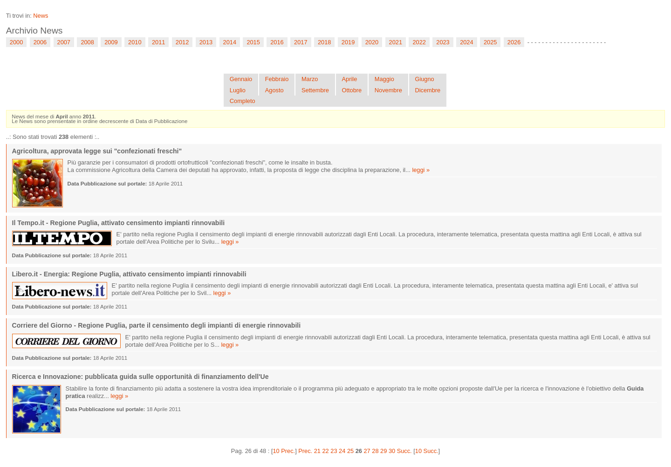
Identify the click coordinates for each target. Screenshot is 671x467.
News (40, 15)
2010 (134, 42)
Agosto (274, 90)
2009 (110, 42)
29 (383, 450)
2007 (63, 42)
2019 (348, 42)
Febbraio (277, 79)
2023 (442, 42)
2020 (371, 42)
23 (333, 450)
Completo (242, 100)
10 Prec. (284, 450)
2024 (466, 42)
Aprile (349, 79)
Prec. (305, 450)
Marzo (309, 79)
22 (325, 450)
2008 (87, 42)
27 (366, 450)
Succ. (404, 450)
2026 (513, 42)
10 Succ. (426, 450)
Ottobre (352, 90)
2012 (182, 42)
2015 (253, 42)
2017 (300, 42)
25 (350, 450)
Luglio (238, 90)
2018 (324, 42)
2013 (205, 42)
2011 (158, 42)
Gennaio (241, 79)
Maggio (384, 79)
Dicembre (427, 90)
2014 (229, 42)
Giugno (424, 79)
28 (375, 450)
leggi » (421, 169)
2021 (395, 42)
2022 (418, 42)
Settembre (315, 90)
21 (317, 450)
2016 (276, 42)
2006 (40, 42)
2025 (490, 42)
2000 (16, 42)
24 (342, 450)
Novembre (388, 90)
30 (392, 450)
